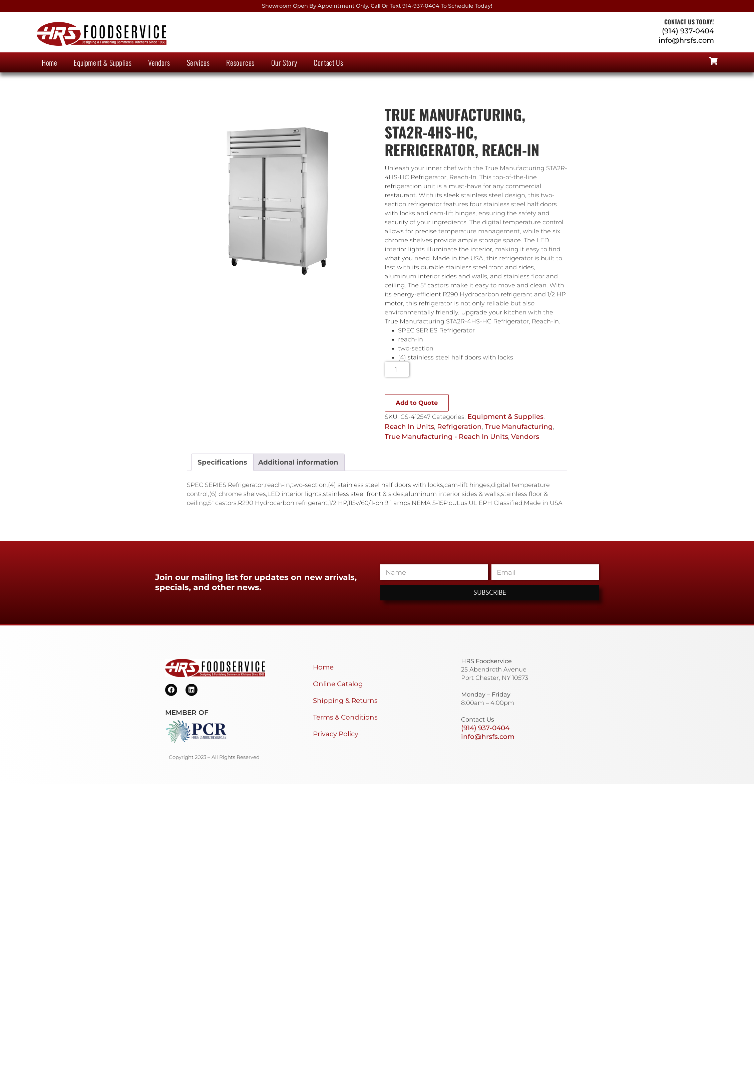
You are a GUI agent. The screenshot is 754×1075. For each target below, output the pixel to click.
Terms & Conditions (345, 717)
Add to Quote (417, 403)
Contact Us (328, 62)
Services (198, 62)
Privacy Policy (335, 734)
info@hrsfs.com (686, 40)
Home (49, 62)
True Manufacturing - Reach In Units (446, 437)
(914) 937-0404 (688, 31)
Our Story (284, 62)
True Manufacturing (519, 427)
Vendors (159, 62)
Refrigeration (459, 427)
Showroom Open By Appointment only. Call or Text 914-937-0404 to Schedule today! (377, 6)
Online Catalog (338, 684)
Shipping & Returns (345, 701)
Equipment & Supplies (102, 62)
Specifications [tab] (222, 462)
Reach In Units (409, 427)
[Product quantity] (397, 369)
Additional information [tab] (298, 462)
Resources (240, 62)
